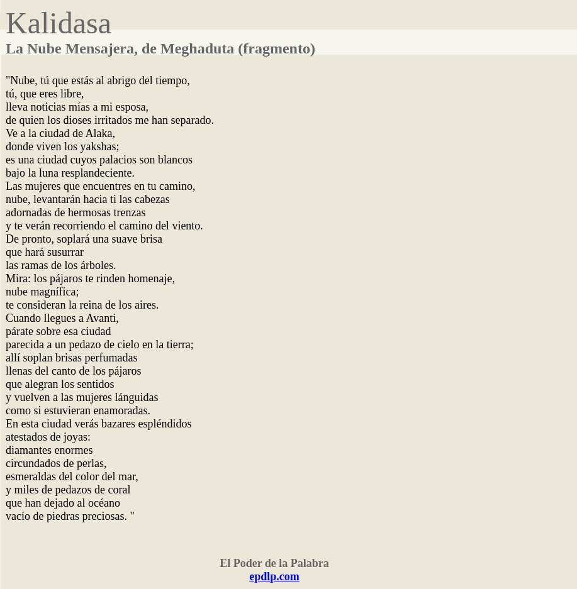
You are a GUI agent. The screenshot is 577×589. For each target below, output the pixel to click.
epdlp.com (274, 576)
